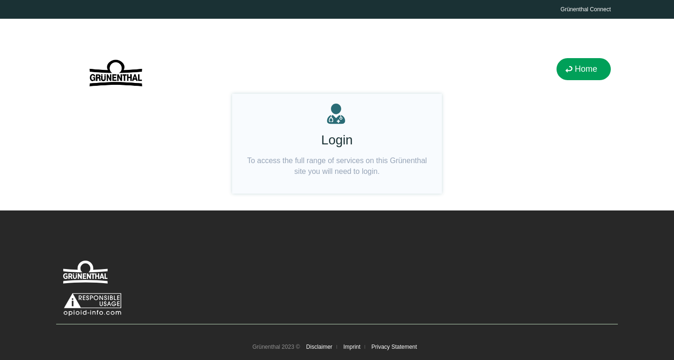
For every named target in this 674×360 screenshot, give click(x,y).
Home (586, 69)
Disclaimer (319, 347)
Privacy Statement (394, 347)
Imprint (351, 347)
